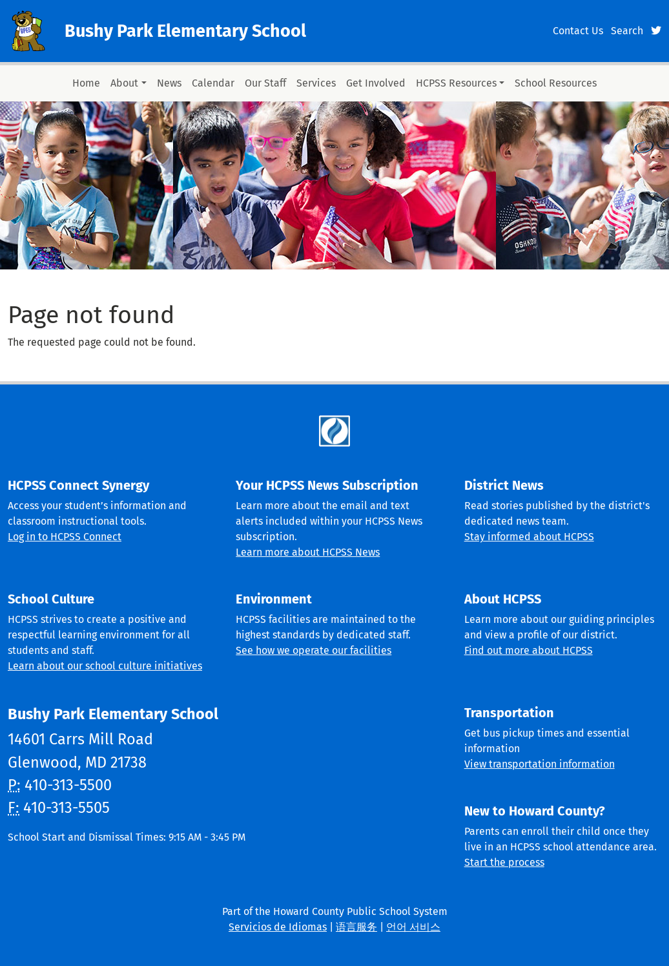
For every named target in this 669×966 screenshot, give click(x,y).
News (169, 83)
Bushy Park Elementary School (185, 31)
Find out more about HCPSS (528, 650)
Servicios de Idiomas (278, 927)
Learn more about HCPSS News (308, 552)
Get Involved (376, 83)
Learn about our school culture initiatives (105, 666)
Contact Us (578, 31)
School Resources (556, 83)
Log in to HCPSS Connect (64, 536)
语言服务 (356, 927)
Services (316, 83)
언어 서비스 (413, 927)
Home (86, 83)
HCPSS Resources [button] (456, 83)
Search (627, 31)
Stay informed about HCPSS (529, 536)
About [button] (124, 83)
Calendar (213, 83)
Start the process (504, 862)
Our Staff (265, 83)
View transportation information (539, 764)
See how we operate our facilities (313, 650)
